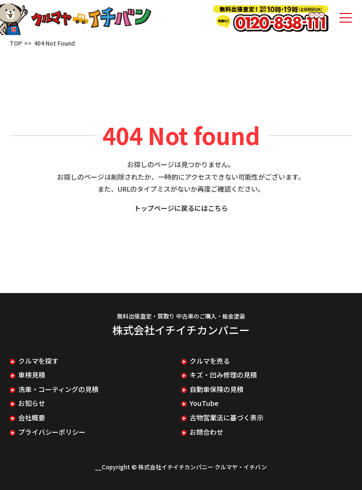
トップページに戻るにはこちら (181, 208)
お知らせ (31, 403)
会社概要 (31, 417)
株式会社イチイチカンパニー (181, 329)
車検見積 (31, 375)
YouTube (204, 403)
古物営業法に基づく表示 (227, 417)
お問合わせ (206, 432)
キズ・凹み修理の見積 (223, 375)
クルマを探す (38, 361)
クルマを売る (210, 361)
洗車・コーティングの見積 (58, 389)
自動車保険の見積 (216, 389)
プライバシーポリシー (51, 432)
